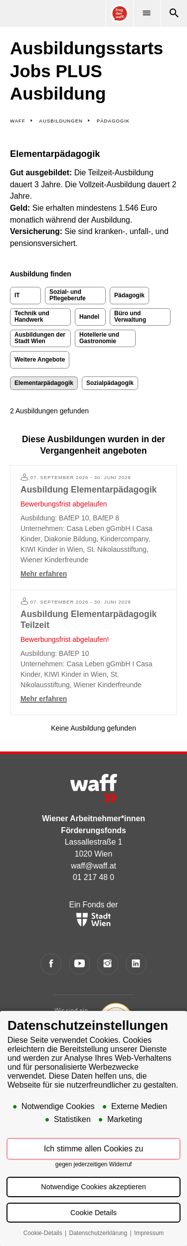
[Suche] (173, 13)
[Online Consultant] (119, 13)
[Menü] (146, 13)
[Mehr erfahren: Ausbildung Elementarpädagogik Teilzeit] (93, 652)
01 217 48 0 (93, 877)
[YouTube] (79, 964)
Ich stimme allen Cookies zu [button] (93, 1149)
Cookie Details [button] (93, 1214)
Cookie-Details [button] (43, 1234)
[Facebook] (51, 964)
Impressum (149, 1234)
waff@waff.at (93, 866)
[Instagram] (108, 964)
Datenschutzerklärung (99, 1234)
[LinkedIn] (136, 964)
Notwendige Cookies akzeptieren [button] (93, 1188)
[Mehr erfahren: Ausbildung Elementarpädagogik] (93, 527)
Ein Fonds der (93, 913)
